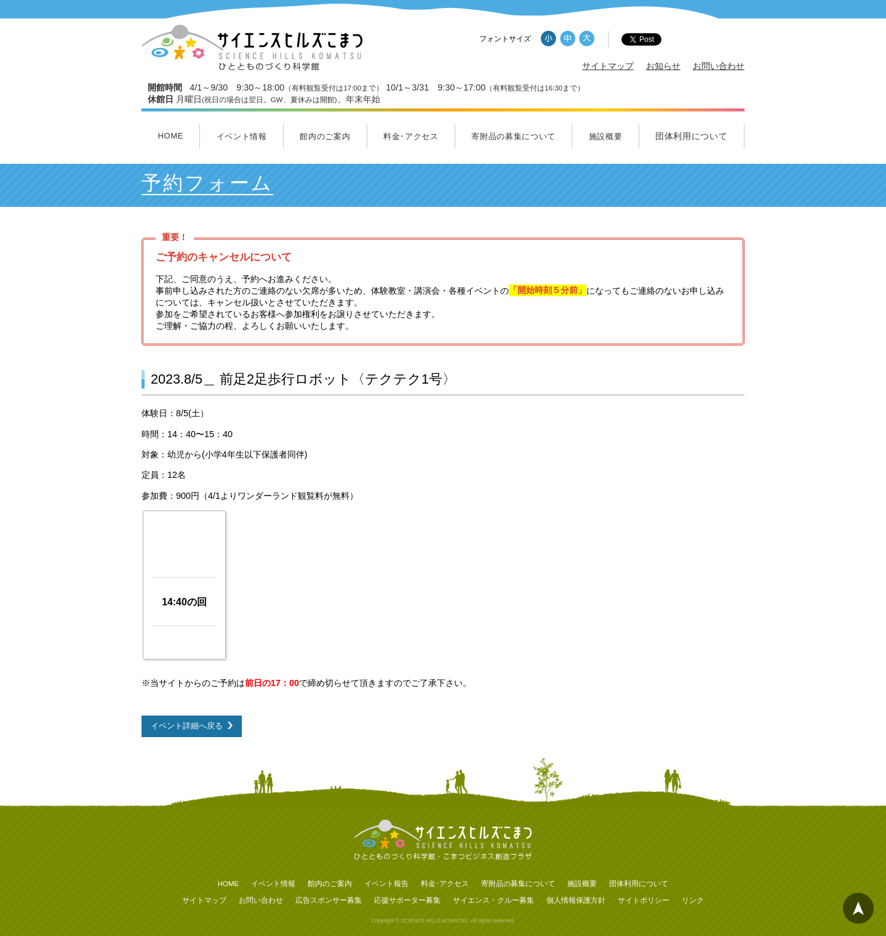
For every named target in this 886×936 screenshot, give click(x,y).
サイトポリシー (643, 900)
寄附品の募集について (513, 136)
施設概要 (606, 136)
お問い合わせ (718, 66)
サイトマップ (608, 66)
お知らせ (663, 66)
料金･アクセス (411, 136)
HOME (170, 135)
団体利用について (691, 136)
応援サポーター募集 (407, 900)
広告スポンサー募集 (328, 900)
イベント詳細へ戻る (187, 725)
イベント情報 (242, 136)
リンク (693, 900)
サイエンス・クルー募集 (493, 900)
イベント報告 (386, 883)
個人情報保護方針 (575, 900)
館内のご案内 (325, 136)
